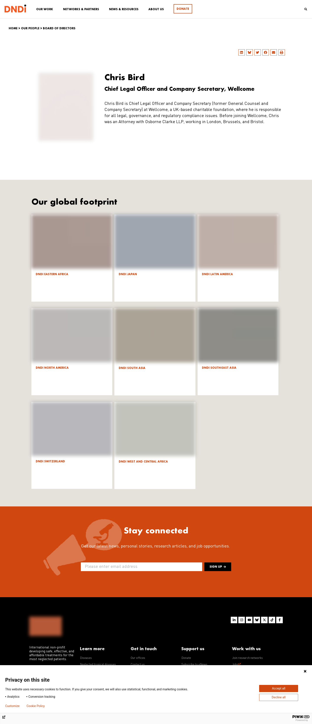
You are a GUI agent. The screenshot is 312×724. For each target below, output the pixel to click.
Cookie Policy (35, 706)
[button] (241, 52)
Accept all (278, 688)
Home (13, 28)
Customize (12, 706)
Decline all (279, 697)
